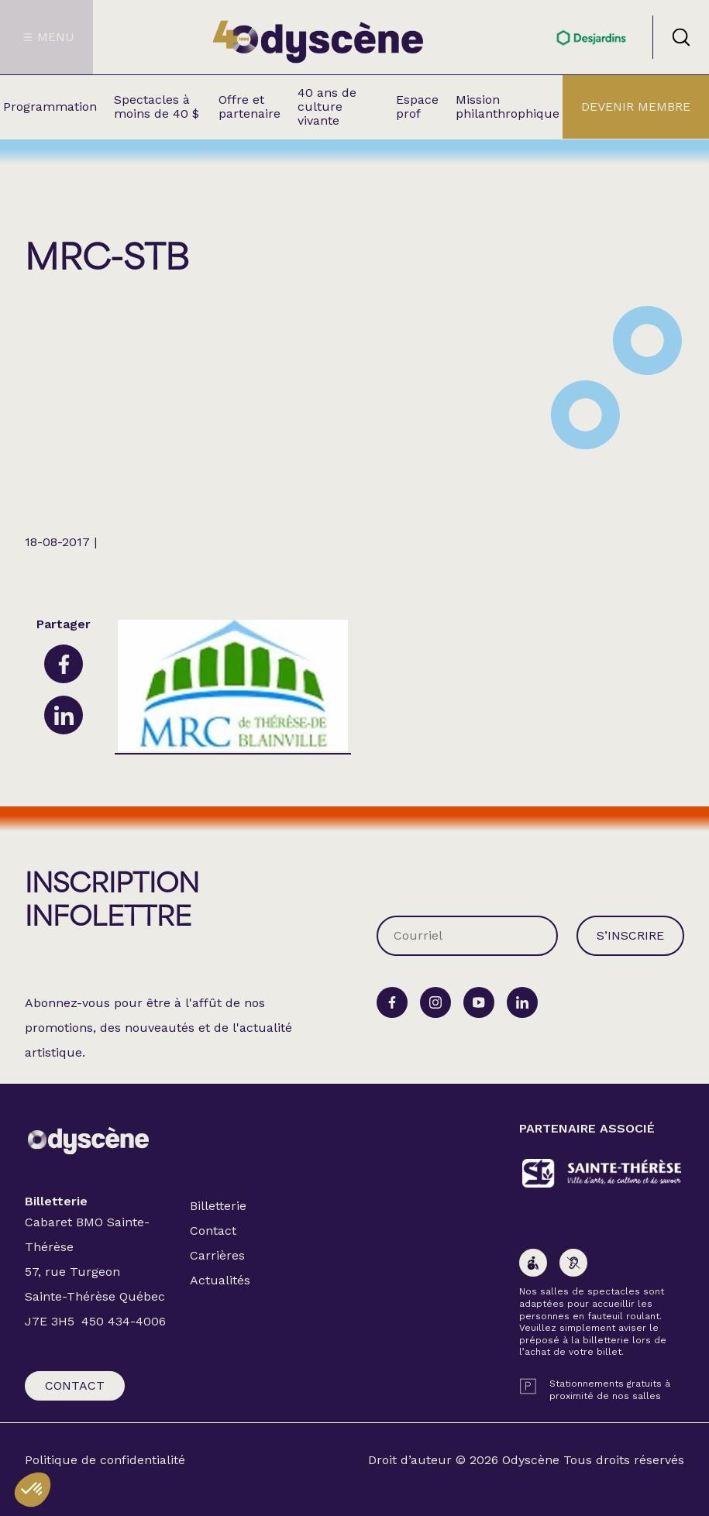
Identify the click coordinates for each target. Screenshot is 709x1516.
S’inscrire (630, 935)
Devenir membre (635, 106)
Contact (75, 1385)
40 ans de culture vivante (327, 107)
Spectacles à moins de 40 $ (156, 106)
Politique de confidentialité (105, 1460)
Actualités (220, 1280)
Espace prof (417, 106)
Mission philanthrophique (507, 106)
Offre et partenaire (250, 106)
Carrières (217, 1255)
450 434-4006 (123, 1321)
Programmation (50, 106)
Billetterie (218, 1205)
